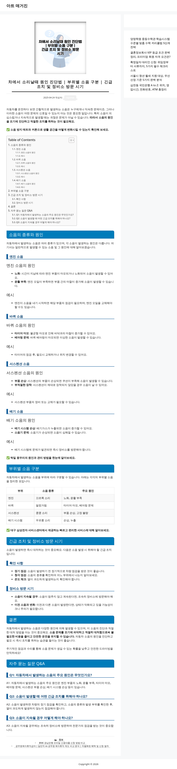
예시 (23, 155)
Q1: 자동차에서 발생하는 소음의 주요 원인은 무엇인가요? (45, 214)
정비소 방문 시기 (24, 202)
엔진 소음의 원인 (28, 152)
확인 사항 (21, 198)
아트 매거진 (17, 5)
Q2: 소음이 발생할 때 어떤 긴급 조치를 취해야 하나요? (43, 218)
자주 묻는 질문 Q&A (21, 210)
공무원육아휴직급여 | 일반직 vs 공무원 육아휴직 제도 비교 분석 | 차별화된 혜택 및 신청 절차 (62, 746)
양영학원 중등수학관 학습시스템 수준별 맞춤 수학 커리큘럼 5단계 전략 (150, 43)
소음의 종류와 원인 (21, 144)
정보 (61, 739)
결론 (13, 206)
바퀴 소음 (21, 159)
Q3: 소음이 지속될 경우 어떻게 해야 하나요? (38, 222)
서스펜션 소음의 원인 (30, 173)
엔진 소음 (21, 148)
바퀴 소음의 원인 (28, 163)
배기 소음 (21, 180)
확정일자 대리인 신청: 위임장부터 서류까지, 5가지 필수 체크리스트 (149, 66)
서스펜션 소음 (23, 169)
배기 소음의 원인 (28, 183)
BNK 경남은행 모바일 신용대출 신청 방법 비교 (62, 742)
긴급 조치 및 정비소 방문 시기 (27, 194)
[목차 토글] (70, 140)
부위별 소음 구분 (20, 190)
